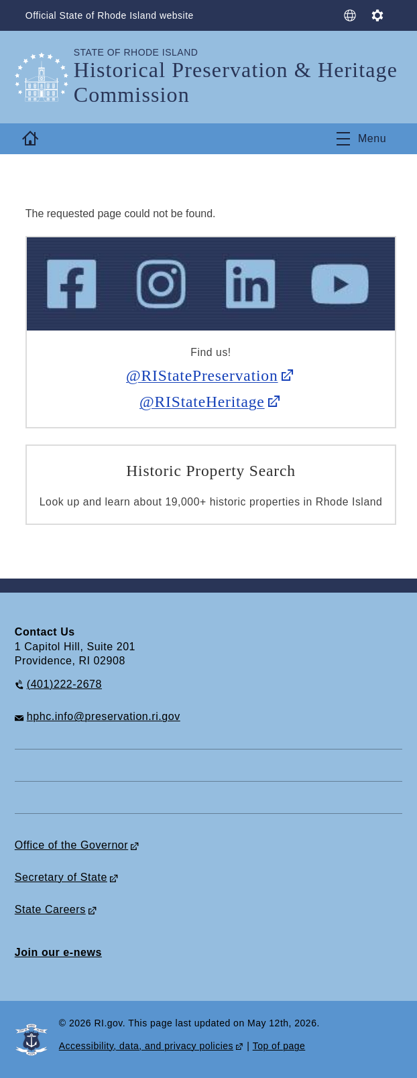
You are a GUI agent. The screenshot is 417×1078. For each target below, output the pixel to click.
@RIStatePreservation (202, 375)
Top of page (279, 1045)
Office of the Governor (71, 845)
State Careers (50, 909)
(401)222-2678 (64, 684)
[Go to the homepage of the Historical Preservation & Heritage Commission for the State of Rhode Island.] (44, 77)
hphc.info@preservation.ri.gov (103, 716)
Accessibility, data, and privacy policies (146, 1045)
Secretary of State (61, 877)
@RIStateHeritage (202, 401)
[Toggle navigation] (361, 139)
